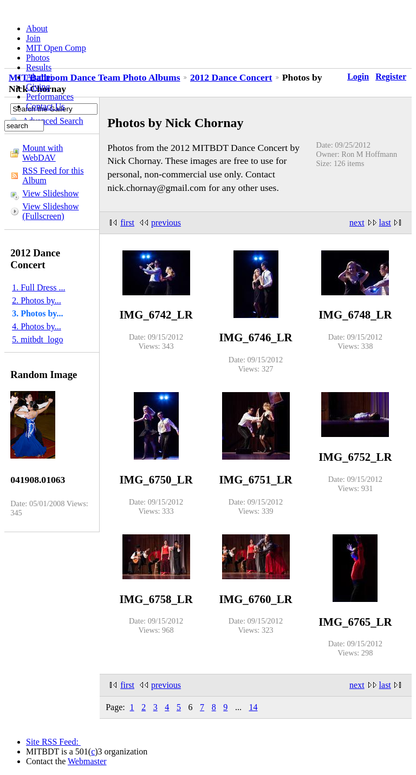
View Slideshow (50, 193)
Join (33, 38)
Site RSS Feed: (53, 741)
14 (253, 707)
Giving (38, 86)
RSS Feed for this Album (52, 175)
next (357, 222)
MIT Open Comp (56, 47)
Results (38, 67)
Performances (50, 96)
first (127, 222)
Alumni (39, 77)
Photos (38, 57)
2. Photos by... (36, 300)
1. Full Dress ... (38, 287)
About (37, 28)
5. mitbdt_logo (37, 339)
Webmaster (87, 761)
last (385, 222)
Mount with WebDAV (42, 152)
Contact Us (45, 106)
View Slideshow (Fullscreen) (50, 211)
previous (166, 222)
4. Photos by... (36, 326)
